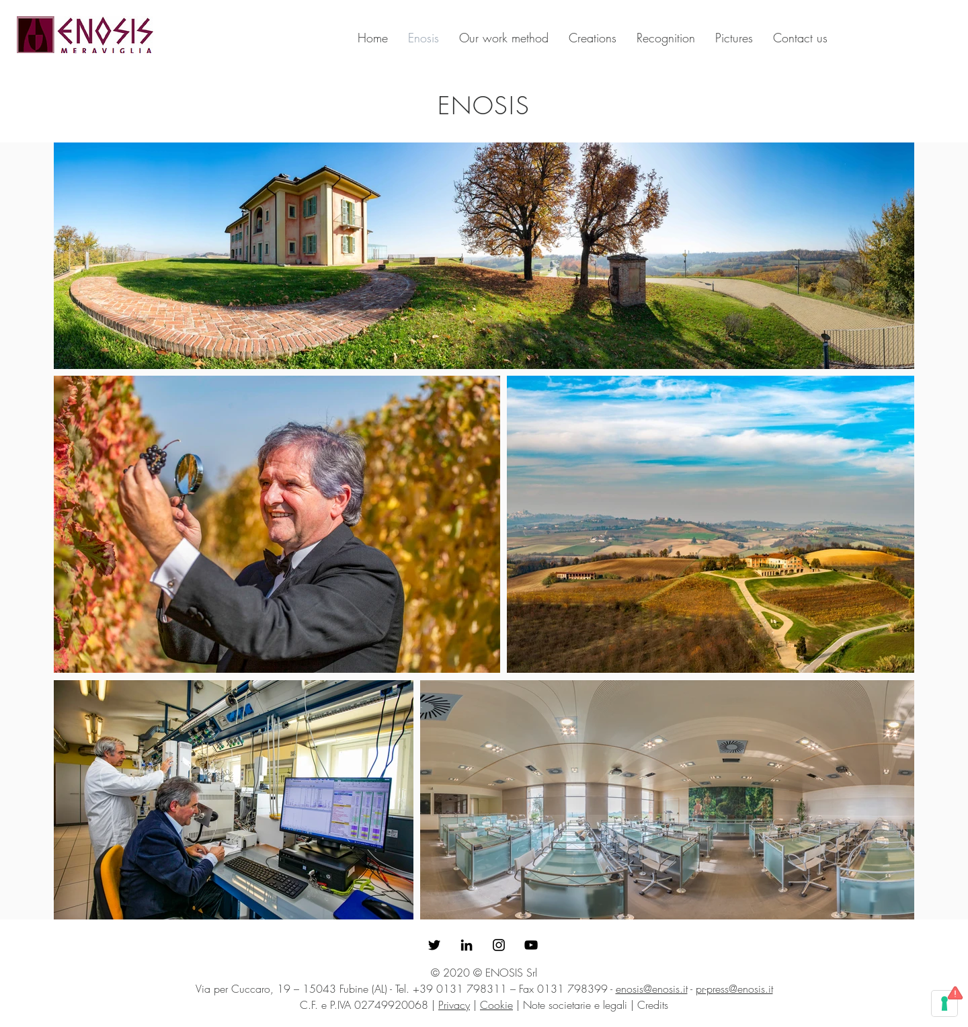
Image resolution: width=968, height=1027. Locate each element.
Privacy (454, 1004)
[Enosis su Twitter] (434, 945)
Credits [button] (652, 1004)
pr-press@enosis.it (734, 988)
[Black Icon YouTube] (531, 945)
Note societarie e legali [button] (575, 1004)
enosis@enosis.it (652, 988)
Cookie (496, 1004)
